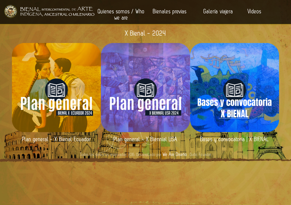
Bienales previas (170, 12)
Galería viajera (218, 12)
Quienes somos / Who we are (121, 15)
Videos (254, 12)
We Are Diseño (175, 154)
